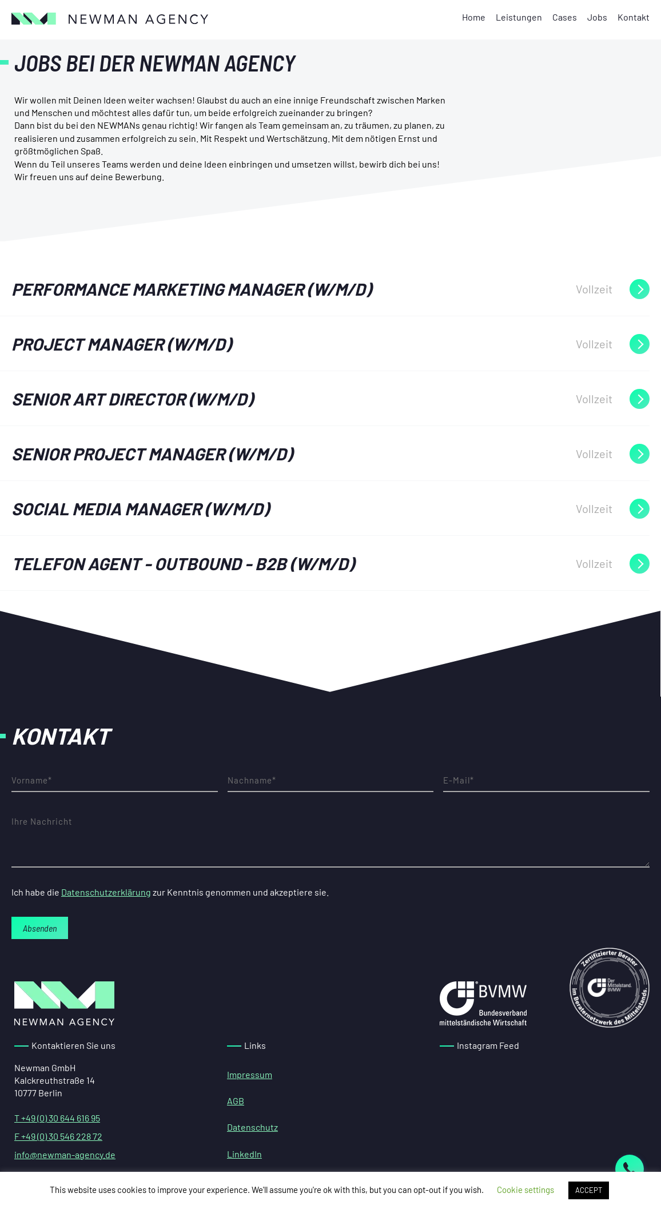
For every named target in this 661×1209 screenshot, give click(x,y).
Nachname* (331, 780)
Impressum (249, 1074)
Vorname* (114, 780)
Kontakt (634, 16)
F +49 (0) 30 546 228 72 (58, 1136)
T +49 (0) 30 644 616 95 (57, 1117)
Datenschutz (252, 1126)
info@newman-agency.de (65, 1154)
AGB (235, 1100)
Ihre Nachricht (330, 839)
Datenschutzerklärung (106, 891)
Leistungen (519, 16)
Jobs (597, 16)
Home (473, 16)
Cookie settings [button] (525, 1189)
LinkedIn (244, 1153)
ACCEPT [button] (588, 1190)
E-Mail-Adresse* (546, 780)
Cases (564, 16)
